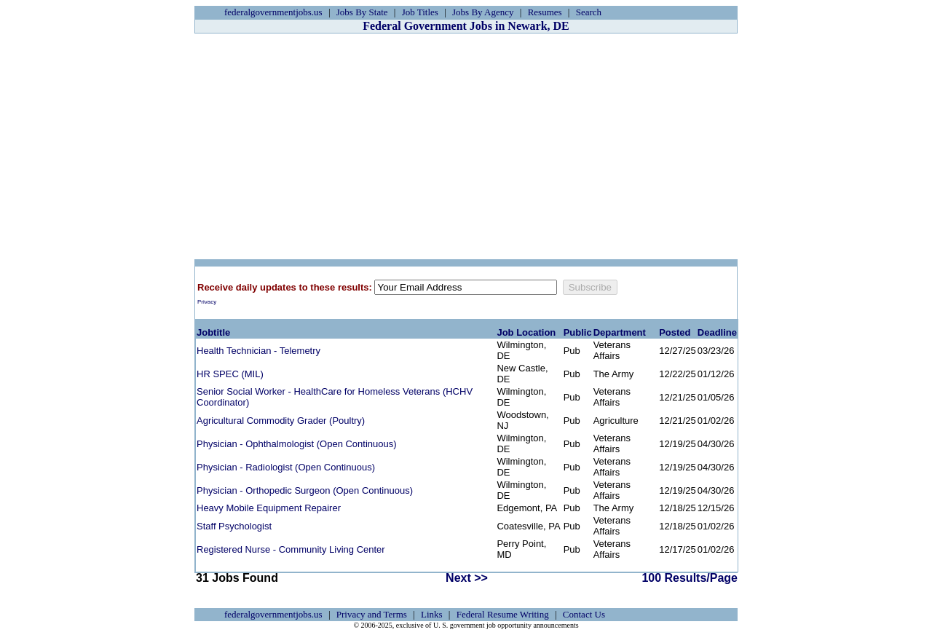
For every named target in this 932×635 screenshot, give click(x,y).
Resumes (545, 12)
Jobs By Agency (483, 12)
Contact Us (584, 614)
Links (432, 614)
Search (588, 12)
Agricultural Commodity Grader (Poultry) (281, 420)
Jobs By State (362, 12)
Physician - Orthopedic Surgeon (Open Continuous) (305, 490)
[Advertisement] (466, 146)
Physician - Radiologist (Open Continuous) (286, 467)
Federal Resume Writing (503, 614)
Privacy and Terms (371, 614)
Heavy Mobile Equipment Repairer (269, 507)
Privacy (206, 302)
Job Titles (420, 12)
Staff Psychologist (234, 526)
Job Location (526, 332)
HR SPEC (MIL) (230, 373)
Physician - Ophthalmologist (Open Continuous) (297, 443)
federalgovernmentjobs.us (273, 12)
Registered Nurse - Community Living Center (291, 549)
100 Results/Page (689, 578)
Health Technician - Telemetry (258, 350)
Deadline (717, 332)
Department (619, 332)
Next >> (467, 578)
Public (578, 332)
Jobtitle (213, 332)
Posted (674, 332)
